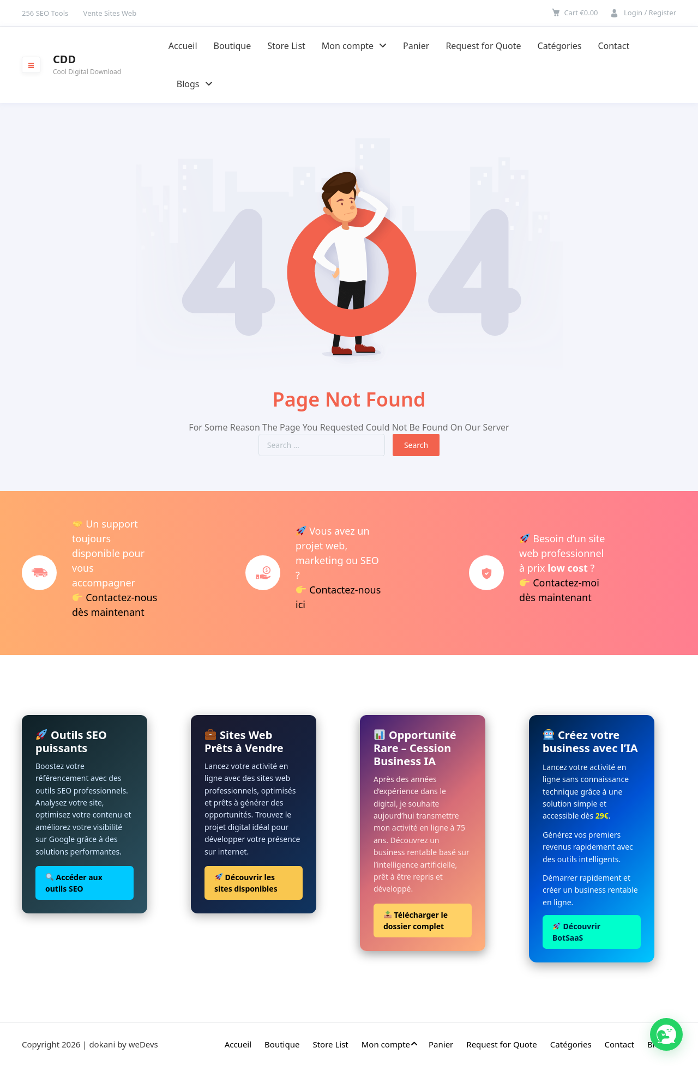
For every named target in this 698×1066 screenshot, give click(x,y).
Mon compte (354, 46)
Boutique (232, 46)
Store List (286, 46)
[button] (666, 1034)
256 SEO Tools (45, 13)
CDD (64, 59)
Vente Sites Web (110, 13)
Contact (613, 46)
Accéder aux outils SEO (74, 883)
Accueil (183, 46)
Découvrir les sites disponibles (246, 883)
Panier (416, 46)
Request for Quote (483, 46)
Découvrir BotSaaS (576, 932)
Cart (581, 12)
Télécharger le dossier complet (415, 920)
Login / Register (650, 12)
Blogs (195, 84)
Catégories (560, 46)
